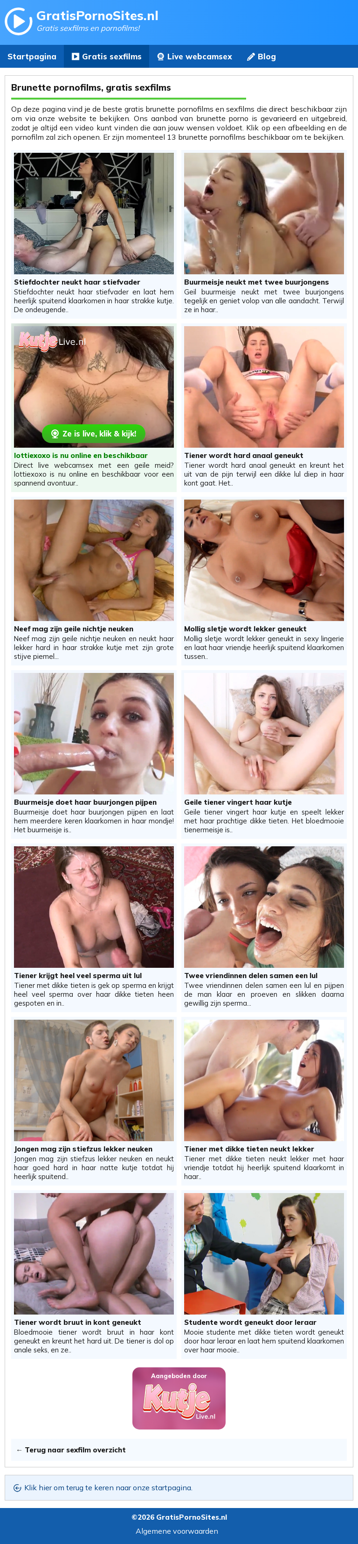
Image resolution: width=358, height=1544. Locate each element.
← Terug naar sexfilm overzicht (71, 1449)
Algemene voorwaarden (177, 1531)
